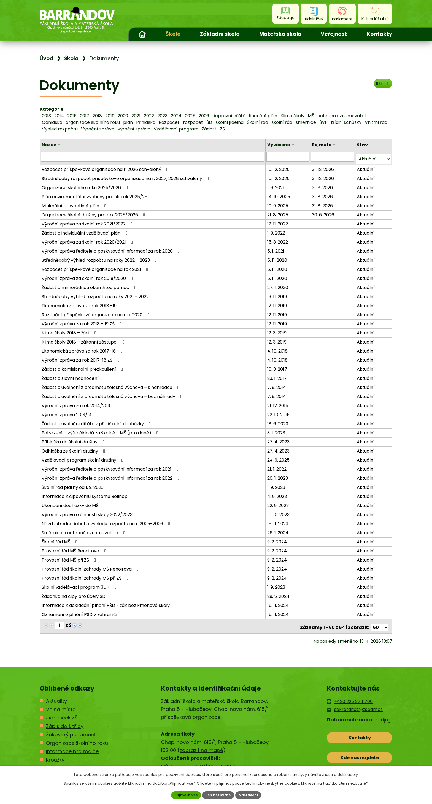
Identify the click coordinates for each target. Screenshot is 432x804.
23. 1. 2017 (278, 376)
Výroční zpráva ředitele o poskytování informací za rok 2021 (111, 467)
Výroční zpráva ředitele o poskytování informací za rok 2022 (111, 476)
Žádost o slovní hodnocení (74, 376)
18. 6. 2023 (278, 421)
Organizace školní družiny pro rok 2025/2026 (94, 212)
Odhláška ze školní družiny (74, 448)
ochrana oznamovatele (342, 116)
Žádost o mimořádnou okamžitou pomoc (90, 285)
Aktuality (56, 696)
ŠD (209, 122)
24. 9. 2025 (279, 457)
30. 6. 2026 (324, 212)
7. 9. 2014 (277, 385)
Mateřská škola (280, 34)
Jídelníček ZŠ (62, 713)
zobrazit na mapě (201, 745)
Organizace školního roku (77, 738)
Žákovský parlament (71, 729)
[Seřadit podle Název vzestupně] (59, 144)
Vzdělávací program (176, 129)
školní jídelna (229, 122)
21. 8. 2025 (278, 212)
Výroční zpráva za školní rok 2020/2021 (88, 239)
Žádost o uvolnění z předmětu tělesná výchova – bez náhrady (113, 394)
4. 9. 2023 (278, 494)
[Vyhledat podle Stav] (373, 157)
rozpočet (193, 122)
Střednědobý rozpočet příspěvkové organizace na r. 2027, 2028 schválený (126, 176)
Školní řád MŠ (60, 539)
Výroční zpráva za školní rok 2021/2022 (88, 221)
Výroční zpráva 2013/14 (71, 412)
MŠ (311, 116)
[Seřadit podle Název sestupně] (59, 146)
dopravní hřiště (228, 116)
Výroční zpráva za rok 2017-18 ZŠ (81, 358)
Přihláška (145, 122)
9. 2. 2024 (278, 539)
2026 (204, 116)
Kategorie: (52, 109)
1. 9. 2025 (277, 185)
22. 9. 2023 (279, 503)
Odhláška (52, 122)
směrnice (306, 122)
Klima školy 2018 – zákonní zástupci (84, 339)
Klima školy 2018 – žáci (70, 330)
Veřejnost (334, 34)
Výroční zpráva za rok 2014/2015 (81, 403)
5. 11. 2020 (278, 258)
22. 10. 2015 (279, 412)
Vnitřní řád (376, 122)
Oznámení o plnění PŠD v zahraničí (84, 612)
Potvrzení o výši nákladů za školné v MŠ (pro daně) (101, 430)
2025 (190, 116)
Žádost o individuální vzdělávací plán (85, 230)
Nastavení (252, 794)
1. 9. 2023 (277, 485)
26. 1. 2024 (278, 530)
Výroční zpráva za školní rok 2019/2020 (88, 276)
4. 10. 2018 (278, 348)
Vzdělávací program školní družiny (83, 457)
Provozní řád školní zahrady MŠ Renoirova (91, 566)
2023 (162, 116)
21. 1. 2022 (277, 467)
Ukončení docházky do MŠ (74, 503)
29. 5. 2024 (279, 594)
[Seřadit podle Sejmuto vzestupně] (336, 144)
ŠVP (323, 122)
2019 (109, 116)
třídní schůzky (346, 122)
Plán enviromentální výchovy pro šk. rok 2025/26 (94, 194)
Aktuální (366, 167)
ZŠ (222, 129)
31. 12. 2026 (324, 167)
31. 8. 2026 (323, 185)
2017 (84, 116)
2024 (176, 116)
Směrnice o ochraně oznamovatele (84, 530)
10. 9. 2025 (278, 203)
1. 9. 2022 (277, 230)
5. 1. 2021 (276, 249)
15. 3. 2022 (278, 239)
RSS (380, 87)
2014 (59, 116)
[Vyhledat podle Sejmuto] (333, 156)
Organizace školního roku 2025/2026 (86, 185)
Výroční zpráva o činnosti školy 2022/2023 (91, 512)
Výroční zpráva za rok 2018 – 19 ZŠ (82, 321)
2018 (97, 116)
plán (128, 122)
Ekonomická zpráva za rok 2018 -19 (83, 303)
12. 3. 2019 (277, 330)
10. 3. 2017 (278, 367)
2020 (123, 116)
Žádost (209, 129)
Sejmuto (323, 144)
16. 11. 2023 (278, 521)
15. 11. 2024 (279, 603)
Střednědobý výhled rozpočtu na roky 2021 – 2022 (100, 294)
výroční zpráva (134, 129)
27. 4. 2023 (279, 439)
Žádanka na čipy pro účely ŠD (78, 594)
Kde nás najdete (359, 757)
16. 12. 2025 (279, 167)
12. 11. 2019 (278, 303)
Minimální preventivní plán (75, 203)
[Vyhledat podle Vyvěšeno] (288, 156)
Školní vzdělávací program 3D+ (80, 585)
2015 (72, 116)
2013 (46, 116)
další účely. (348, 773)
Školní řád (257, 122)
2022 (149, 116)
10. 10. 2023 (279, 512)
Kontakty (379, 34)
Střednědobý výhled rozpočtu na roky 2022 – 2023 (100, 258)
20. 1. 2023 (278, 476)
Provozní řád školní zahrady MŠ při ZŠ (86, 576)
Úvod (142, 34)
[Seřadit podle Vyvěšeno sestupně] (294, 146)
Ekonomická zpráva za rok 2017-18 (83, 348)
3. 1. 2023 (277, 430)
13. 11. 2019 (278, 294)
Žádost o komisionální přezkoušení (83, 367)
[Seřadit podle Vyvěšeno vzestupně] (294, 144)
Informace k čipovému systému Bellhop (89, 494)
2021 (136, 116)
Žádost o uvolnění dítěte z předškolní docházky (97, 421)
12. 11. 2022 (278, 221)
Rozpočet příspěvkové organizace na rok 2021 (96, 267)
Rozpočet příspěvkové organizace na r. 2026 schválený (106, 167)
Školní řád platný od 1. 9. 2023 (77, 485)
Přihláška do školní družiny (74, 439)
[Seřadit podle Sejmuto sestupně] (336, 146)
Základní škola (220, 34)
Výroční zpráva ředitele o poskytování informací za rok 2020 (112, 249)
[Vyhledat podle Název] (153, 156)
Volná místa (61, 704)
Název (49, 144)
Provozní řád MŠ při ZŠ (70, 557)
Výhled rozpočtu (60, 129)
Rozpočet (169, 122)
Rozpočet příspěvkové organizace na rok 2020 (96, 312)
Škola (173, 34)
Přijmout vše (182, 794)
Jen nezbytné (218, 794)
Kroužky (55, 754)
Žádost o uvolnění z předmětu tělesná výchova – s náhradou (111, 385)
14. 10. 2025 (279, 194)
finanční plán (263, 116)
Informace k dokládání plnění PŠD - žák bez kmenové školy (110, 603)
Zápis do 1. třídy (64, 721)
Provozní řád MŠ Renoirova (75, 548)
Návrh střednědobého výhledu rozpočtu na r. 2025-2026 (107, 521)
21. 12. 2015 (278, 403)
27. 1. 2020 (278, 285)
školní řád (281, 122)
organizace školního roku (93, 122)
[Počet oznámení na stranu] (379, 622)
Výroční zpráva (97, 129)
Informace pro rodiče (72, 746)
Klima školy (292, 116)
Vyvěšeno (279, 144)
